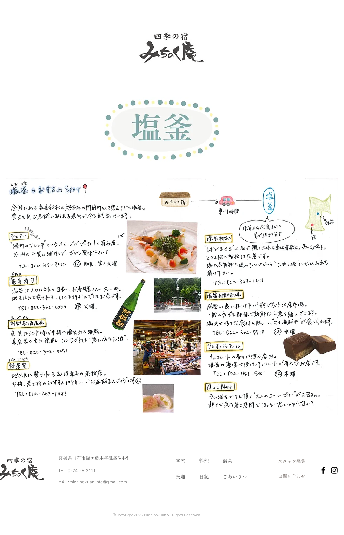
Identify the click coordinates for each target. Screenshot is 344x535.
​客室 (180, 460)
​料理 (204, 460)
